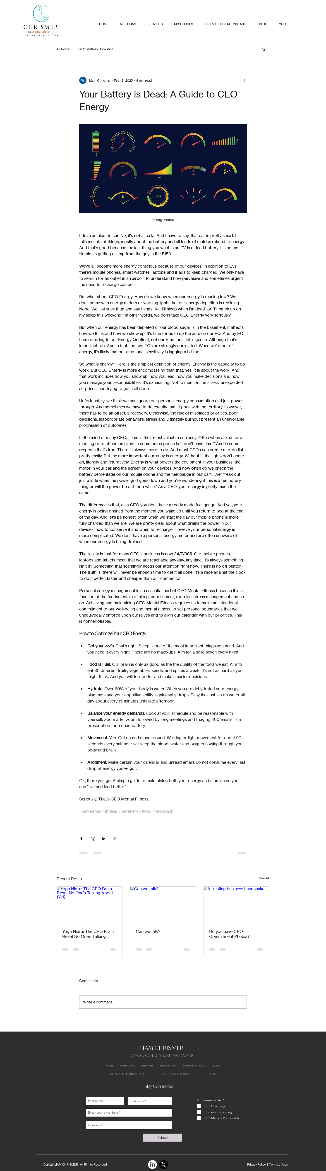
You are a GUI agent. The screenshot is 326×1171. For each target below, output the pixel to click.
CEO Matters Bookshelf (95, 49)
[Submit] (162, 1138)
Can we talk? (148, 931)
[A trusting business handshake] (236, 905)
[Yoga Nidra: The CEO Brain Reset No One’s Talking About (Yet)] (89, 905)
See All (264, 878)
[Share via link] (115, 839)
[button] (263, 49)
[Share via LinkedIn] (103, 839)
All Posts (63, 49)
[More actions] (244, 80)
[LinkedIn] (152, 1164)
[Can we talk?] (163, 905)
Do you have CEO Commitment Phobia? (229, 934)
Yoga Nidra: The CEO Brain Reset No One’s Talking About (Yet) (88, 934)
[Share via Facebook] (81, 839)
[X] (163, 1164)
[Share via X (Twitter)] (92, 839)
